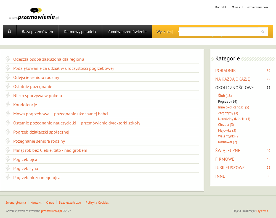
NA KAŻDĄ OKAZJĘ (232, 79)
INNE (220, 176)
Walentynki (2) (229, 136)
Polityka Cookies (97, 202)
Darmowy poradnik (80, 31)
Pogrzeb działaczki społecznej (41, 132)
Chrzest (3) (226, 124)
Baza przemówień (37, 31)
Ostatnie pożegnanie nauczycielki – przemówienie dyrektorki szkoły (76, 123)
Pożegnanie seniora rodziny (39, 141)
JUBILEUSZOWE (230, 167)
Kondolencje (25, 104)
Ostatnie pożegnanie (32, 86)
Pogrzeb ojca (25, 159)
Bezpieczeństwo (257, 7)
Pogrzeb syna (25, 168)
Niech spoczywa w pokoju (37, 95)
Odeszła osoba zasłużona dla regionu (48, 59)
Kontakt (220, 7)
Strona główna (16, 202)
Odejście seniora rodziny (36, 77)
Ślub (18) (225, 95)
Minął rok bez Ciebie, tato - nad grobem (50, 150)
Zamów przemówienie (127, 31)
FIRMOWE (224, 159)
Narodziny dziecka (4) (234, 118)
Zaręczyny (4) (228, 113)
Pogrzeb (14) (227, 101)
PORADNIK (225, 70)
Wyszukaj (164, 31)
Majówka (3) (227, 130)
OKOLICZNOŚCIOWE (234, 87)
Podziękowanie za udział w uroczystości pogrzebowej (63, 68)
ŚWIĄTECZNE (227, 150)
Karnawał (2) (227, 142)
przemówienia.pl (51, 211)
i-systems (262, 211)
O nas (236, 7)
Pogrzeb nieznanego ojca (36, 177)
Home (9, 31)
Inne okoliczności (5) (233, 107)
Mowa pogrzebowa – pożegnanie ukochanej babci (60, 113)
